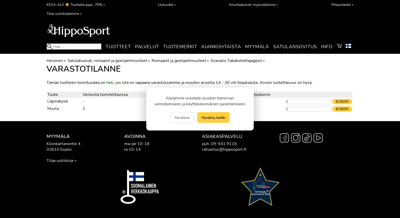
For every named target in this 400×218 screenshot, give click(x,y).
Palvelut (147, 47)
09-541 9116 (224, 144)
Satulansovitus (295, 47)
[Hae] (74, 46)
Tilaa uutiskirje (60, 160)
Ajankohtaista (221, 47)
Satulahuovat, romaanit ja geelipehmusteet (109, 60)
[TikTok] (307, 138)
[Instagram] (295, 138)
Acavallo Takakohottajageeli (237, 60)
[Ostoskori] (339, 46)
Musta (53, 108)
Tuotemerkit (180, 47)
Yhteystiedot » (342, 4)
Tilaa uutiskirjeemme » (64, 13)
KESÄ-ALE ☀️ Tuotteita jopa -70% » (76, 4)
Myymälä (257, 47)
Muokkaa (182, 117)
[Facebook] (284, 138)
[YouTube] (318, 138)
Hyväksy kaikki (213, 117)
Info (326, 47)
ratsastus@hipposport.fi (224, 149)
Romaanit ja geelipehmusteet (180, 60)
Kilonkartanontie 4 (64, 144)
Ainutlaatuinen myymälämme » (253, 4)
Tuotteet (118, 47)
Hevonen (56, 60)
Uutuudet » (167, 4)
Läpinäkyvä (57, 101)
